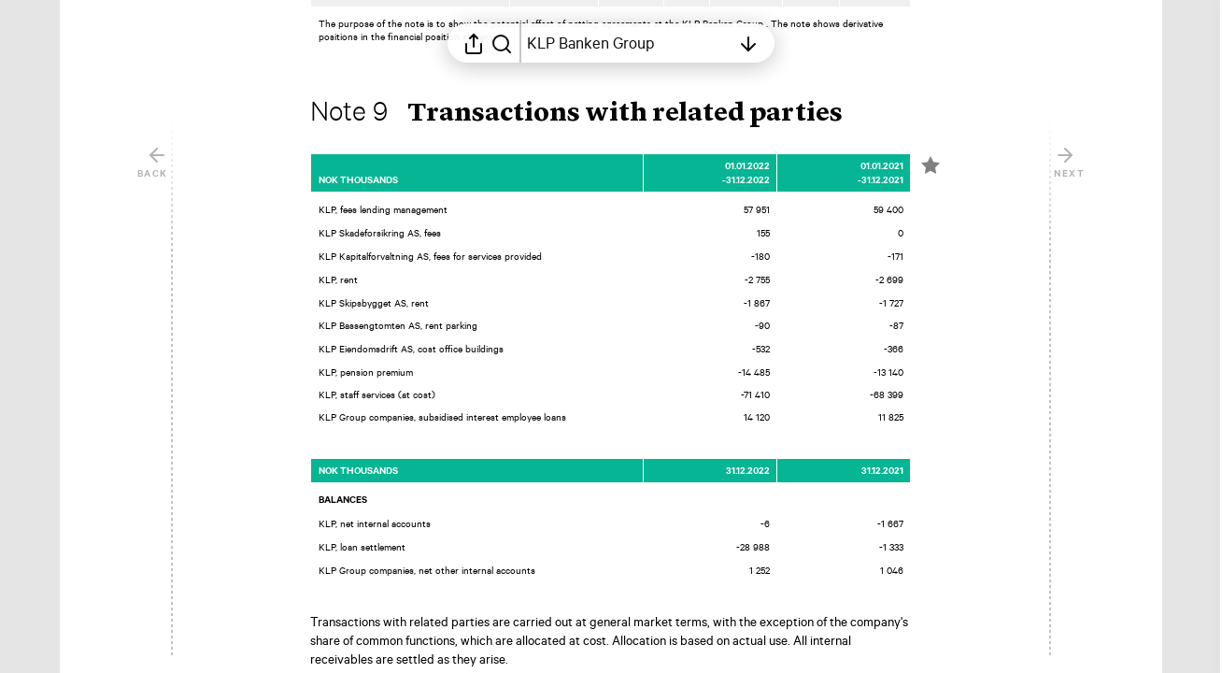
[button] (591, 129)
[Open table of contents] (629, 43)
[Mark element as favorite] (930, 180)
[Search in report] (501, 43)
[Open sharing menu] (473, 43)
